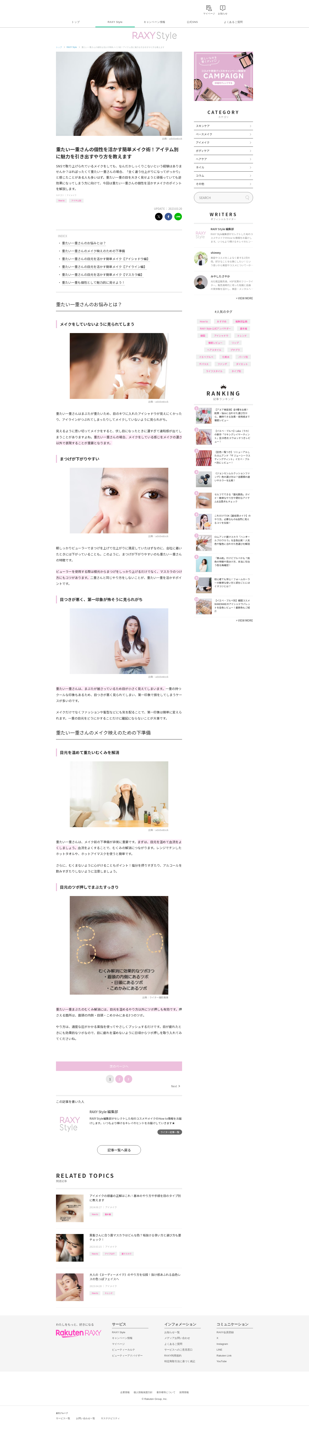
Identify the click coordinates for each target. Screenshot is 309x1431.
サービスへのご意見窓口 (178, 1349)
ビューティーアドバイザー (127, 1355)
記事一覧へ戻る (119, 1149)
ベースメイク (204, 134)
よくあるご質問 (233, 22)
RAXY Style (115, 22)
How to (61, 200)
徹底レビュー (215, 342)
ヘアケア (201, 159)
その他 (200, 184)
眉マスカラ (126, 1253)
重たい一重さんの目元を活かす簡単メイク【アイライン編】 (104, 266)
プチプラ (235, 349)
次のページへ (119, 1066)
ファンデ (222, 364)
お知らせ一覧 (172, 1332)
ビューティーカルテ (123, 1349)
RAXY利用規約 (172, 1355)
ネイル (200, 167)
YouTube (222, 1361)
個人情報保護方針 (143, 1392)
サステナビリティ (110, 1418)
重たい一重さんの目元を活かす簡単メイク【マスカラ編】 (103, 274)
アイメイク (71, 195)
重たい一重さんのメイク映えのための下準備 (93, 250)
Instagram (222, 1343)
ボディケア (202, 151)
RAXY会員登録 (225, 1332)
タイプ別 (236, 371)
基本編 (108, 1214)
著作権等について (165, 1392)
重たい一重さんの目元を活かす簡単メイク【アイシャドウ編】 (106, 258)
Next (175, 1086)
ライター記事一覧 (169, 1132)
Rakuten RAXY (73, 9)
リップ (235, 342)
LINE (219, 1349)
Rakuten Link (224, 1355)
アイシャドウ (221, 335)
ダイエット (242, 364)
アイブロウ (110, 1253)
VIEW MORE (244, 298)
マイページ (118, 1343)
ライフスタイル (214, 371)
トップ (76, 22)
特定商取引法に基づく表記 (179, 1361)
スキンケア (203, 126)
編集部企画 (241, 321)
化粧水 (225, 356)
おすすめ (221, 321)
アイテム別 (76, 200)
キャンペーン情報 (154, 22)
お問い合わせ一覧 (85, 1418)
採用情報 (184, 1392)
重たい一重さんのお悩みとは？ (84, 243)
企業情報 (125, 1392)
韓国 (202, 335)
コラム (200, 175)
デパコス (203, 364)
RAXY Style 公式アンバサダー (215, 328)
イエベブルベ (206, 356)
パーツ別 (243, 356)
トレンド (109, 1293)
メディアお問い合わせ (177, 1338)
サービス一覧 (63, 1418)
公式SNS (192, 22)
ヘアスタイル (214, 349)
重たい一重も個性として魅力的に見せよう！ (93, 282)
